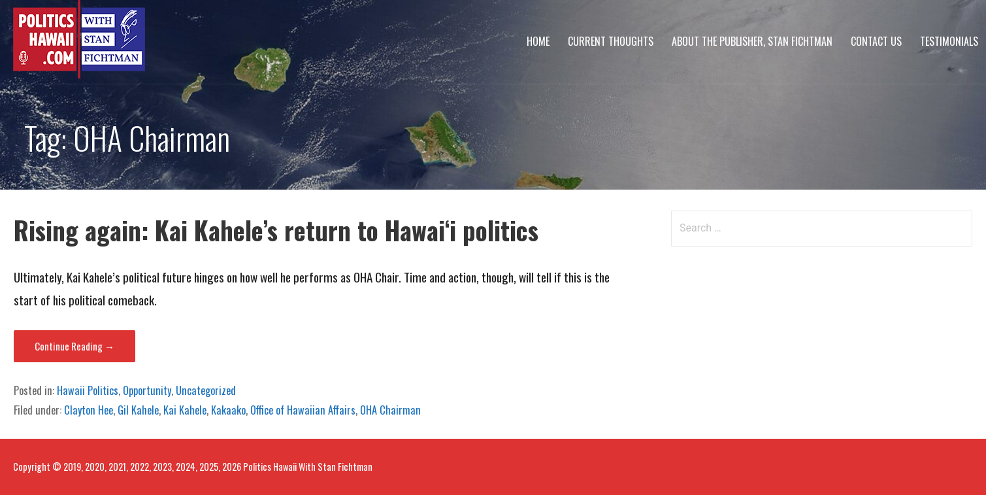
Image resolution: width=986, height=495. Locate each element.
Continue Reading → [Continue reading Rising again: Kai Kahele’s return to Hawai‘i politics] (74, 346)
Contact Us (876, 41)
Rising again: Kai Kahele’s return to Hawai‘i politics (276, 229)
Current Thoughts (610, 41)
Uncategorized (206, 390)
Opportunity (147, 390)
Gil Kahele (138, 410)
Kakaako (228, 410)
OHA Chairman (390, 410)
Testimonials (949, 41)
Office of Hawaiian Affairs (302, 410)
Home (538, 41)
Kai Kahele (184, 410)
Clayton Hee (88, 410)
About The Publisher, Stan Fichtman (752, 41)
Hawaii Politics (87, 390)
